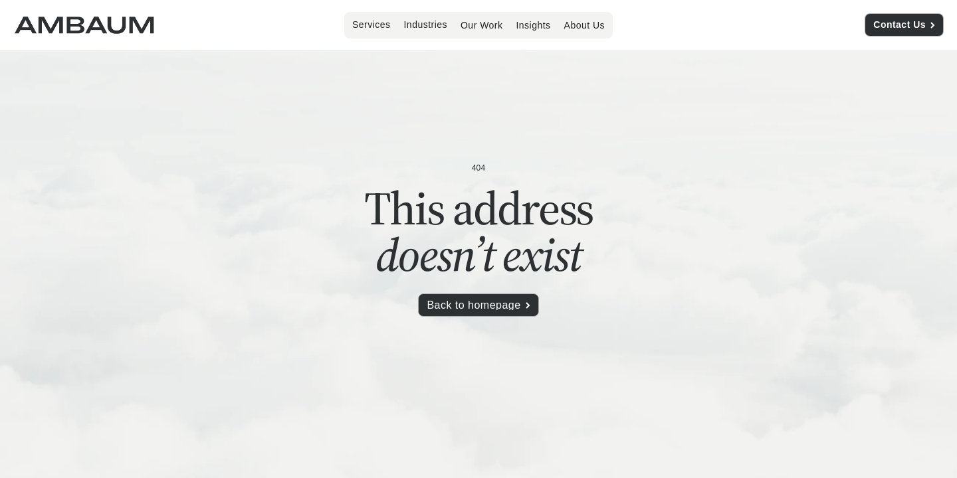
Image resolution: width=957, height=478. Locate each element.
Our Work (481, 25)
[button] (371, 25)
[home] (84, 25)
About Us (584, 25)
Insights (533, 25)
